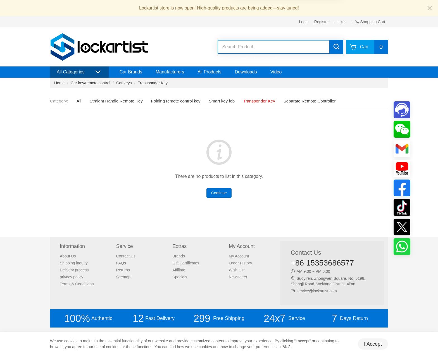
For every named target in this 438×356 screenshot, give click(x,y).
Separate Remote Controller (310, 101)
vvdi (234, 58)
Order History (240, 263)
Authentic (88, 318)
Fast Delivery (154, 318)
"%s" (286, 347)
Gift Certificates (185, 263)
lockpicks (261, 58)
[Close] (430, 8)
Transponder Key (153, 83)
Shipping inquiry (74, 263)
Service (284, 318)
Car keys (124, 83)
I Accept (373, 344)
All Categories (79, 72)
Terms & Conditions (77, 284)
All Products (209, 72)
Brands (178, 256)
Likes (342, 22)
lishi (274, 58)
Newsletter (238, 277)
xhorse (223, 58)
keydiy (246, 58)
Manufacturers (170, 72)
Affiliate (178, 270)
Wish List (237, 270)
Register (321, 22)
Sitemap (123, 277)
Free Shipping (219, 318)
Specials (179, 277)
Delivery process (74, 270)
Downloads (246, 72)
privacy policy (71, 277)
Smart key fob (222, 101)
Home (59, 83)
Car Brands (131, 72)
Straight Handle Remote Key (116, 101)
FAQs (121, 263)
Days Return (350, 318)
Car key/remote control (90, 83)
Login (304, 22)
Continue (219, 193)
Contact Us (125, 256)
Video (276, 72)
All (79, 101)
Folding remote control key (176, 101)
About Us (68, 256)
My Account (239, 256)
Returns (123, 270)
